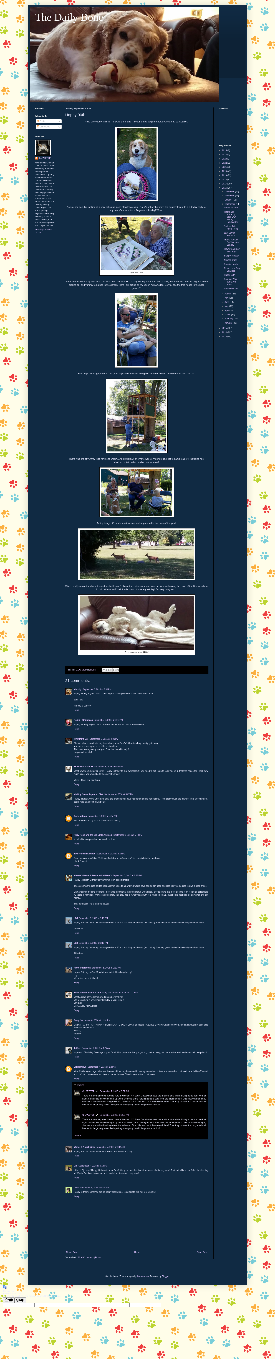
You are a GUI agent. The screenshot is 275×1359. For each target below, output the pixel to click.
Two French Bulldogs (84, 853)
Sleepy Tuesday (231, 256)
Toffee (77, 1048)
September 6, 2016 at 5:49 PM (127, 835)
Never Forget (230, 260)
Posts (41, 121)
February (229, 318)
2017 (224, 184)
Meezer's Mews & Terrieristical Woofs (93, 875)
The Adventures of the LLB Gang (90, 992)
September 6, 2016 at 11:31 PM (95, 1020)
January (228, 323)
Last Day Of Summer (229, 234)
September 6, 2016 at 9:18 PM (93, 918)
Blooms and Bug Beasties (232, 269)
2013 (224, 336)
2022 (224, 163)
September (230, 204)
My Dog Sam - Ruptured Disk (88, 794)
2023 (224, 159)
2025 (224, 150)
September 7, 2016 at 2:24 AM (101, 1067)
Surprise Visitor (231, 264)
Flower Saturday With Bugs (231, 250)
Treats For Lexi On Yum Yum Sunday (231, 242)
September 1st (231, 288)
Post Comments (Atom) (89, 1257)
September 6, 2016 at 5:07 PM (118, 794)
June (227, 302)
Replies (80, 1085)
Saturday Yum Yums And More (230, 282)
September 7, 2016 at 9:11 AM (110, 1147)
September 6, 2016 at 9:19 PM (93, 943)
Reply (76, 710)
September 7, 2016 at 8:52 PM (114, 1091)
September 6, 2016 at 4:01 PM (104, 739)
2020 (224, 171)
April (226, 310)
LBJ (76, 918)
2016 (224, 188)
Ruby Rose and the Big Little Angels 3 (93, 835)
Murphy (78, 689)
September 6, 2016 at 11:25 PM (123, 992)
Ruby (76, 1020)
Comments (43, 126)
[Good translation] (8, 1300)
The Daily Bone (69, 17)
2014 (224, 332)
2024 (224, 154)
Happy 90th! (230, 275)
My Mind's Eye (81, 739)
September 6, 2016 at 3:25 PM (108, 720)
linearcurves (143, 1276)
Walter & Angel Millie (84, 1147)
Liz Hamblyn (80, 1067)
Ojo (75, 1166)
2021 (224, 167)
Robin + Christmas (83, 720)
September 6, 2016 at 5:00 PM (108, 766)
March (227, 314)
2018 (224, 179)
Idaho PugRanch (82, 968)
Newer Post (71, 1252)
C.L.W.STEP (88, 1091)
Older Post (202, 1252)
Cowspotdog (80, 816)
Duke (76, 1187)
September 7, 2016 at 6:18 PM (93, 1166)
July (226, 298)
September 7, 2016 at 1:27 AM (96, 1048)
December (229, 191)
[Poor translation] (20, 1300)
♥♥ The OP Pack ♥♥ (83, 766)
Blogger (165, 1276)
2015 (224, 328)
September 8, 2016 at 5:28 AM (94, 1187)
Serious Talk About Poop (231, 227)
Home (137, 1252)
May (226, 306)
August (228, 293)
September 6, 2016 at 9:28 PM (106, 968)
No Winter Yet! (231, 207)
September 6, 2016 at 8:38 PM (127, 875)
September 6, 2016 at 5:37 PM (102, 816)
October (228, 200)
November (229, 195)
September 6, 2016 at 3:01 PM (97, 689)
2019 (224, 175)
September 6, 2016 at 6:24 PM (111, 853)
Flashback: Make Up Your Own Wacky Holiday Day (231, 217)
